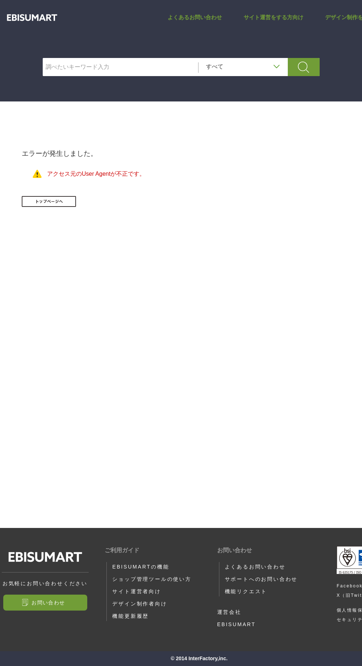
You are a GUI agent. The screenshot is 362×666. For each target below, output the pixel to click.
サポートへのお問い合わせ (261, 579)
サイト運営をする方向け (273, 23)
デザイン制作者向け (139, 604)
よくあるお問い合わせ (195, 23)
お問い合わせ (48, 602)
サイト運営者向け (136, 591)
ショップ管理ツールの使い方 (151, 579)
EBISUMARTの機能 (140, 567)
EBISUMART (236, 624)
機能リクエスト (246, 591)
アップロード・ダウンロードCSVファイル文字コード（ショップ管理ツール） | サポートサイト (32, 23)
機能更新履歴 (130, 616)
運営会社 (229, 612)
